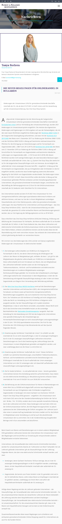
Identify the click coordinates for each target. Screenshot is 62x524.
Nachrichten (24, 20)
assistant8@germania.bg (13, 77)
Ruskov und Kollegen (14, 20)
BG (55, 1)
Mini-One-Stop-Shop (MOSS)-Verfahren (21, 286)
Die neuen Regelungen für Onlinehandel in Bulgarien (41, 20)
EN (59, 1)
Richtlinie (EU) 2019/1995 (44, 147)
